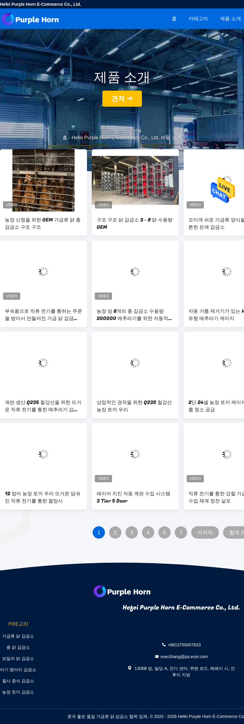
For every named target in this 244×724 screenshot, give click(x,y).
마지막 (205, 532)
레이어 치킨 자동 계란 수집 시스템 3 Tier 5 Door (133, 497)
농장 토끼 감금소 (18, 692)
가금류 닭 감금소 (18, 636)
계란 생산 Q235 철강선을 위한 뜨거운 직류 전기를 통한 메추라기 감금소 (43, 406)
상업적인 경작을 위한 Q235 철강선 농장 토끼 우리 (134, 406)
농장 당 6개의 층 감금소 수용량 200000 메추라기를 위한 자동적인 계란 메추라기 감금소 (135, 315)
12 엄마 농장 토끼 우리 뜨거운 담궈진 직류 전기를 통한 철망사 (42, 497)
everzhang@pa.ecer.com (184, 656)
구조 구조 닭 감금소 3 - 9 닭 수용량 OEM (134, 223)
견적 (118, 98)
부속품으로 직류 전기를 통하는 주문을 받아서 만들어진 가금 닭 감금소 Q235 (43, 315)
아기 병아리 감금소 (18, 669)
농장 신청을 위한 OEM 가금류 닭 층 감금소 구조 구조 (43, 223)
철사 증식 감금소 (18, 680)
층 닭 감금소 (18, 647)
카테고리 (198, 18)
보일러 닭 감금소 (18, 658)
